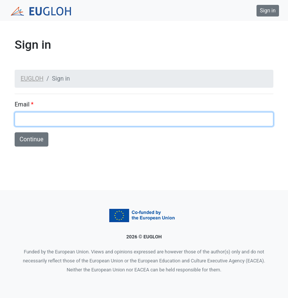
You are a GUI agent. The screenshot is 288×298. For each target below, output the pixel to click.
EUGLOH (32, 78)
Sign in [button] (268, 10)
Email (24, 104)
